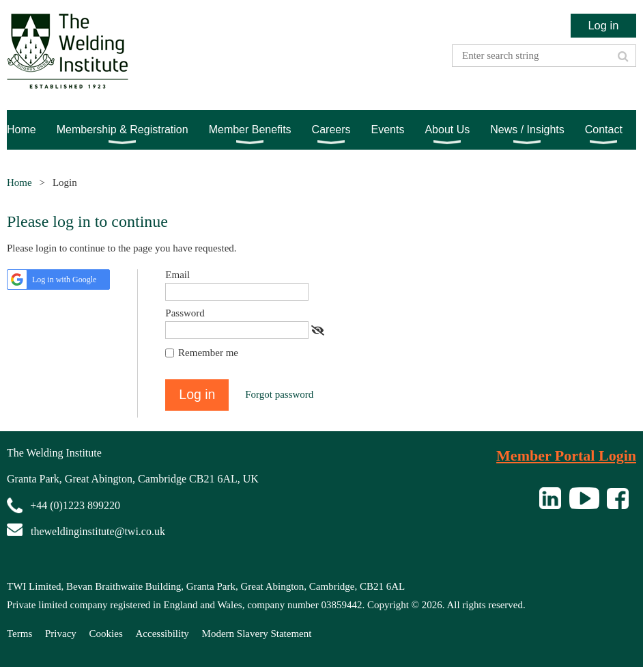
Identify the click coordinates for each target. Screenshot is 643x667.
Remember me (208, 352)
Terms (19, 633)
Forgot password (279, 394)
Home (19, 182)
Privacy (60, 633)
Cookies (106, 633)
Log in (603, 25)
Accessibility (162, 633)
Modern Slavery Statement (257, 633)
